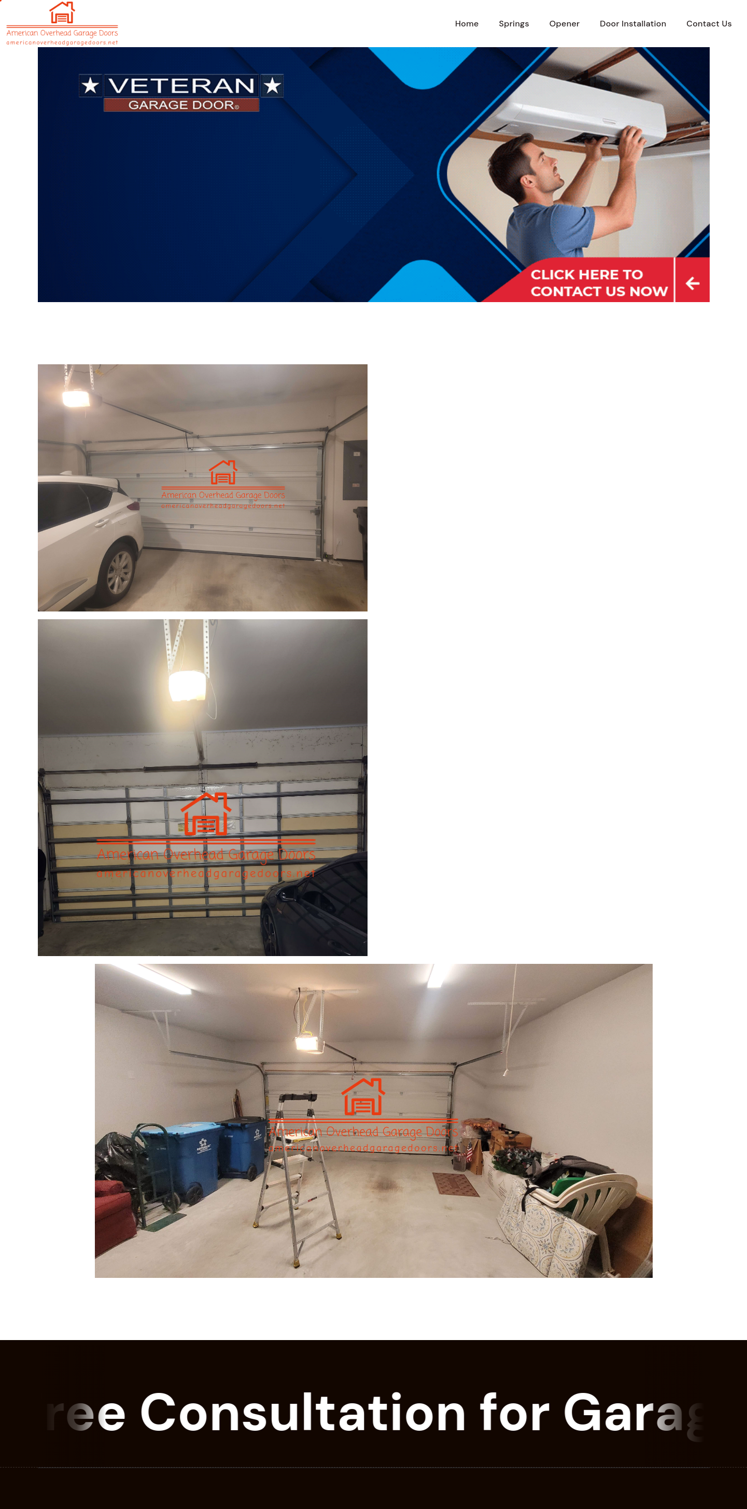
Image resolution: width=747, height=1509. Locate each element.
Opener (564, 23)
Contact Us (709, 23)
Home (467, 23)
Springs (514, 23)
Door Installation (633, 23)
